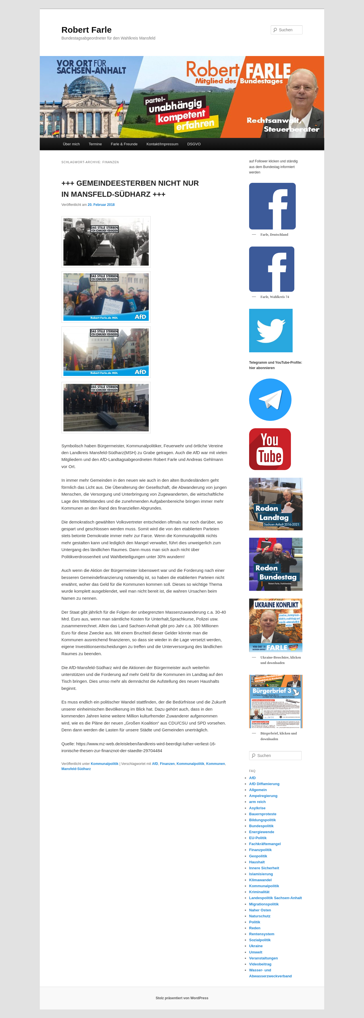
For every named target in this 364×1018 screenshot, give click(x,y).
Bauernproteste (262, 814)
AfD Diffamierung (264, 784)
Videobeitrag (260, 964)
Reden (254, 928)
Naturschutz (259, 916)
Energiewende (261, 832)
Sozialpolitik (260, 940)
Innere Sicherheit (264, 868)
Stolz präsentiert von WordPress (182, 998)
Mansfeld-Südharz (76, 769)
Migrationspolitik (264, 904)
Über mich (71, 144)
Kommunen (215, 764)
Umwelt (255, 952)
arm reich (257, 802)
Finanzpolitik (260, 850)
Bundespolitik (261, 826)
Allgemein (258, 790)
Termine (95, 144)
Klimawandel (260, 880)
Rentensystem (261, 934)
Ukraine (256, 946)
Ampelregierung (263, 796)
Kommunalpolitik (104, 764)
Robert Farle (86, 29)
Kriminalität (259, 892)
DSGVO (194, 144)
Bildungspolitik (262, 820)
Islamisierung (261, 874)
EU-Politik (257, 838)
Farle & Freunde (124, 144)
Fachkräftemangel (265, 844)
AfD (155, 764)
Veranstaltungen (263, 958)
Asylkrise (257, 808)
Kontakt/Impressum (162, 144)
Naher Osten (260, 910)
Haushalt (257, 862)
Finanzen (167, 764)
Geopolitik (258, 856)
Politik (254, 922)
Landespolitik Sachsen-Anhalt (275, 898)
